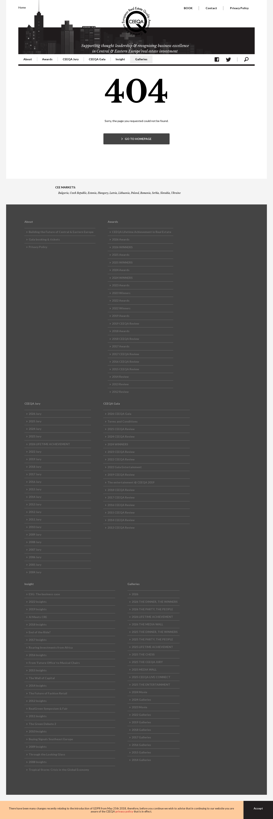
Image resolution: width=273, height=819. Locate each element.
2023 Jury (35, 436)
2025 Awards (120, 254)
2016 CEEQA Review (125, 361)
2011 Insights (38, 716)
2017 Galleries (141, 737)
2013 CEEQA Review (121, 527)
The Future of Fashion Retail (48, 693)
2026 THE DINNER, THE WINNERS (155, 601)
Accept (258, 808)
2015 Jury (35, 489)
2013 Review (120, 384)
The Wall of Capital (42, 678)
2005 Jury (35, 564)
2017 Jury (35, 474)
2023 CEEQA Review (121, 451)
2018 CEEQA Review (125, 338)
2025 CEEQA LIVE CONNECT (151, 677)
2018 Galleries (141, 729)
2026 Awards (120, 239)
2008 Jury (35, 542)
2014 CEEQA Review (121, 520)
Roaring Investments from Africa (51, 647)
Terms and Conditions (122, 421)
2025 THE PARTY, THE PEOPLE (152, 639)
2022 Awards (120, 300)
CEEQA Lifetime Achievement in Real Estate (141, 232)
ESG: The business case (44, 594)
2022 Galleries (141, 714)
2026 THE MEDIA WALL (147, 624)
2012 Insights (38, 701)
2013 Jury (35, 504)
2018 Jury (35, 466)
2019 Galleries (141, 722)
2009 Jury (35, 534)
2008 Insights (38, 762)
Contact (211, 8)
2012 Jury (35, 512)
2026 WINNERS (122, 247)
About (27, 59)
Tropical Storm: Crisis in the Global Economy (59, 769)
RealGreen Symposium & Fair (48, 708)
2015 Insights (38, 670)
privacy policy (124, 811)
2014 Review (120, 376)
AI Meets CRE (38, 617)
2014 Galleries (141, 760)
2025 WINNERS (122, 262)
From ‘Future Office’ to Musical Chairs (54, 662)
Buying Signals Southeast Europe (51, 739)
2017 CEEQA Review (125, 354)
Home (22, 7)
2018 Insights (38, 624)
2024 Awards (120, 270)
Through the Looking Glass (47, 754)
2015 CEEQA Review (125, 369)
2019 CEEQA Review (125, 323)
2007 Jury (35, 549)
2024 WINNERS (122, 277)
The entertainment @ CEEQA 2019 (130, 482)
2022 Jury (35, 451)
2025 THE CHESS (143, 654)
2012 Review (120, 391)
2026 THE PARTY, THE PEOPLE (152, 609)
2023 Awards (120, 285)
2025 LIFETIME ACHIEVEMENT (152, 647)
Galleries (141, 59)
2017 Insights (38, 639)
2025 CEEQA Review (121, 429)
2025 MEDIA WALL (144, 669)
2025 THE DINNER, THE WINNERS (155, 631)
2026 (135, 594)
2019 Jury (35, 459)
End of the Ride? (39, 632)
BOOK (188, 8)
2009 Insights (38, 746)
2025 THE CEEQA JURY (147, 662)
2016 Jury (35, 481)
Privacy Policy (239, 8)
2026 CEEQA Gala (119, 413)
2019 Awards (120, 315)
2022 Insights (38, 601)
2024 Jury (35, 428)
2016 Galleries (141, 745)
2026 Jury (35, 413)
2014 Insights (38, 685)
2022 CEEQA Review (121, 459)
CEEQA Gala (97, 59)
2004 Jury (35, 572)
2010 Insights (38, 731)
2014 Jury (35, 496)
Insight (120, 59)
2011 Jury (35, 519)
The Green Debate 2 (42, 724)
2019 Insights (38, 609)
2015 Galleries (141, 752)
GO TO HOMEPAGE (138, 139)
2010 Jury (35, 527)
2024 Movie (139, 692)
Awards (47, 59)
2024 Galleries (141, 699)
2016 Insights (38, 655)
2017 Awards (120, 346)
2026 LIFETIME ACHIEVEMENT (49, 444)
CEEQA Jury (71, 59)
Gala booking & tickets (44, 239)
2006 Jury (35, 557)
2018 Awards (120, 331)
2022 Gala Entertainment (124, 467)
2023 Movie (139, 707)
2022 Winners (121, 308)
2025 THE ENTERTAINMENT (151, 684)
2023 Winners (121, 293)
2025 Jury (35, 421)
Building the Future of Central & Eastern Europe (61, 232)
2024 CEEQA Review (121, 436)
